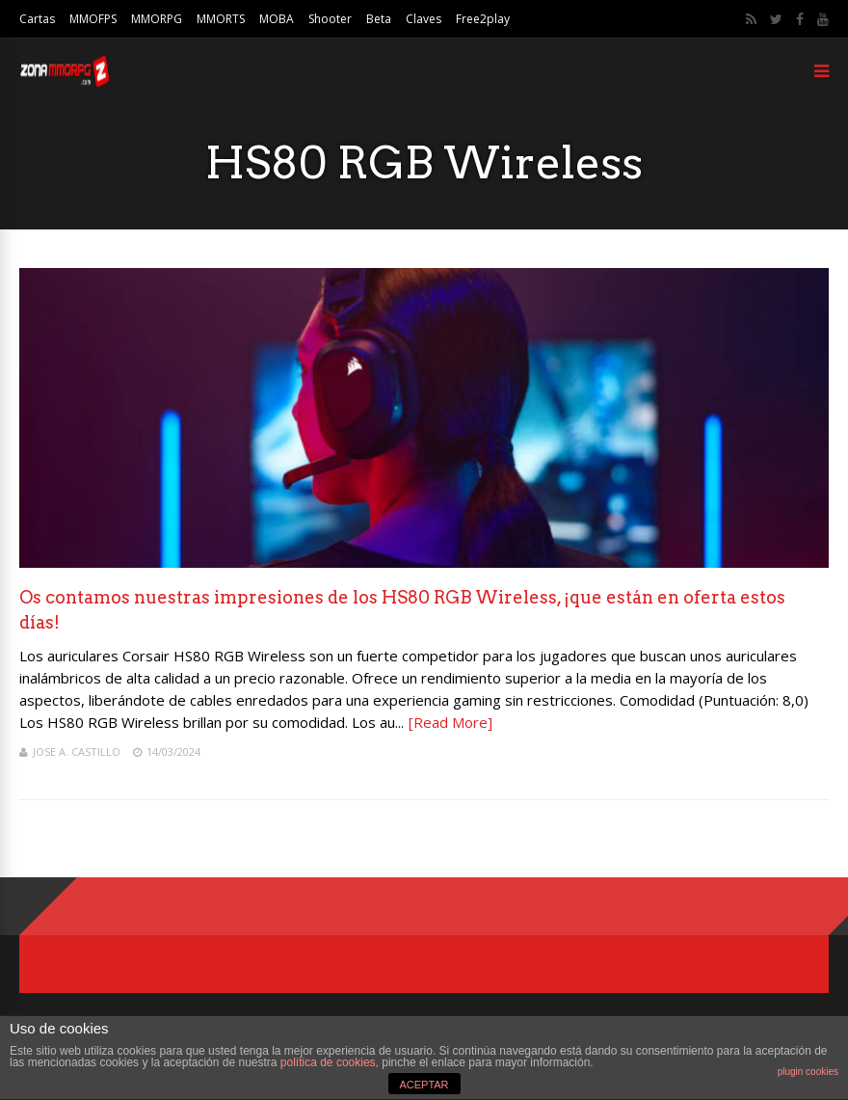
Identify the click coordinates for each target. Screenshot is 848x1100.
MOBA (276, 19)
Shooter (330, 19)
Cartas (37, 19)
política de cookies (328, 1062)
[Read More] (450, 722)
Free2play (483, 19)
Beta (378, 19)
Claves (423, 19)
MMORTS (221, 19)
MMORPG (156, 19)
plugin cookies (808, 1071)
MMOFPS (93, 19)
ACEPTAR (423, 1084)
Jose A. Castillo (76, 751)
